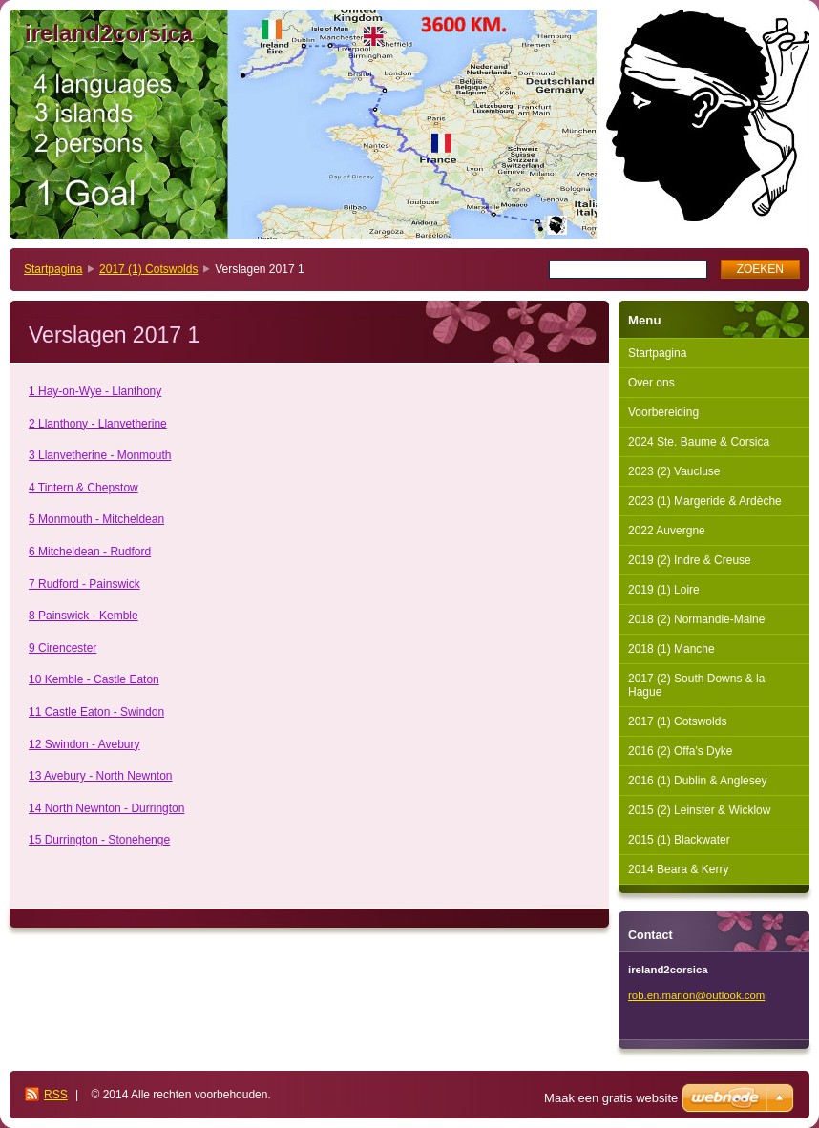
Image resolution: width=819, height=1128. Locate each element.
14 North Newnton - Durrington (106, 808)
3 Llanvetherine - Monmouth (100, 455)
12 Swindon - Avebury (84, 744)
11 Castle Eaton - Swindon (96, 712)
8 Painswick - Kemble (83, 615)
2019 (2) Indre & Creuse (689, 560)
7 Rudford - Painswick (84, 584)
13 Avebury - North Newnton (101, 776)
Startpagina (53, 269)
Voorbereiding (663, 412)
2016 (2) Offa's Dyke (680, 751)
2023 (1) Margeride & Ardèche (705, 501)
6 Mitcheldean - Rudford (90, 551)
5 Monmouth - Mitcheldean (96, 519)
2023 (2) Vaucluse (674, 471)
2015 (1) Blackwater (679, 839)
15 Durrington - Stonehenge (99, 839)
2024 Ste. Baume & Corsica (698, 442)
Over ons (651, 382)
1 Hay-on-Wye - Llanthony (95, 391)
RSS (56, 1094)
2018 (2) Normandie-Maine (696, 619)
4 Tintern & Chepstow (83, 487)
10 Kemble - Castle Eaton (94, 679)
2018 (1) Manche (671, 649)
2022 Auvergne (666, 530)
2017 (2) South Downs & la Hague (696, 685)
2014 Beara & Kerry (678, 869)
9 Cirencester (62, 648)
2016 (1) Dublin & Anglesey (697, 780)
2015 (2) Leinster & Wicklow (699, 810)
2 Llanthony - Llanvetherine (98, 423)
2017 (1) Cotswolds (148, 269)
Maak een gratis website (611, 1098)
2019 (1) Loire (664, 589)
